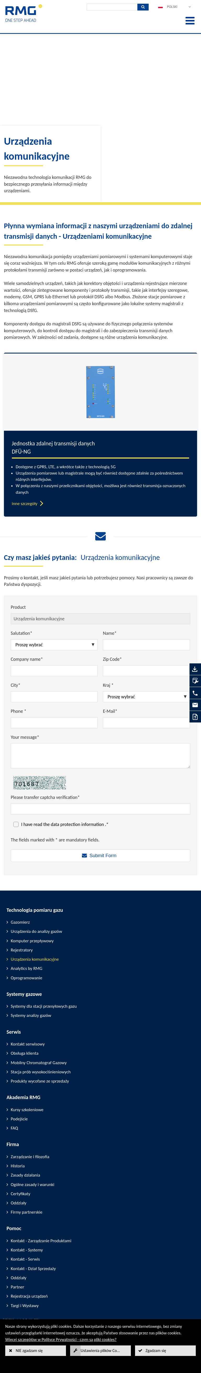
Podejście (19, 1119)
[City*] (54, 696)
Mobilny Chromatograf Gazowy (39, 1062)
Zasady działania (25, 1175)
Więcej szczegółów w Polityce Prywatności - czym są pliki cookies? (60, 1339)
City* (15, 685)
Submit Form (103, 855)
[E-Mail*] (146, 722)
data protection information (78, 824)
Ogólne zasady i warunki (32, 1184)
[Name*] (146, 644)
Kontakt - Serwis (25, 1259)
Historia (18, 1166)
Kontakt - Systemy (27, 1250)
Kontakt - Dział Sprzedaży (33, 1268)
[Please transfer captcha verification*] (100, 808)
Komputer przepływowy (32, 941)
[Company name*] (54, 670)
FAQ (14, 1128)
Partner (17, 1287)
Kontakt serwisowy (28, 1044)
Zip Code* (112, 659)
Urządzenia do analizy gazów (36, 931)
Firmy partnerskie (26, 1212)
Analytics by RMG (26, 968)
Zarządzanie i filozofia (30, 1156)
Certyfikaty (20, 1194)
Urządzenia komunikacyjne (35, 959)
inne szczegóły (24, 503)
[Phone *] (54, 722)
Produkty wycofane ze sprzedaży (40, 1081)
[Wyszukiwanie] (112, 7)
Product (18, 607)
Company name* (27, 659)
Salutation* (21, 633)
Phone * (18, 711)
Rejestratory (22, 950)
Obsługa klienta (24, 1053)
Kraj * (108, 685)
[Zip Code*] (146, 670)
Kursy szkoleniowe (27, 1109)
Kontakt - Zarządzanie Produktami (41, 1241)
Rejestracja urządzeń (29, 1296)
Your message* (25, 737)
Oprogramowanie (26, 978)
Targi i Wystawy (24, 1305)
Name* (110, 633)
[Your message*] (100, 755)
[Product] (100, 618)
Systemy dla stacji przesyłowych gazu (44, 1006)
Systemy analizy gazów (31, 1015)
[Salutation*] (54, 644)
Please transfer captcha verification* (45, 797)
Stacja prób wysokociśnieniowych (41, 1072)
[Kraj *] (146, 696)
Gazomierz (20, 922)
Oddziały (18, 1203)
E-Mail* (110, 711)
